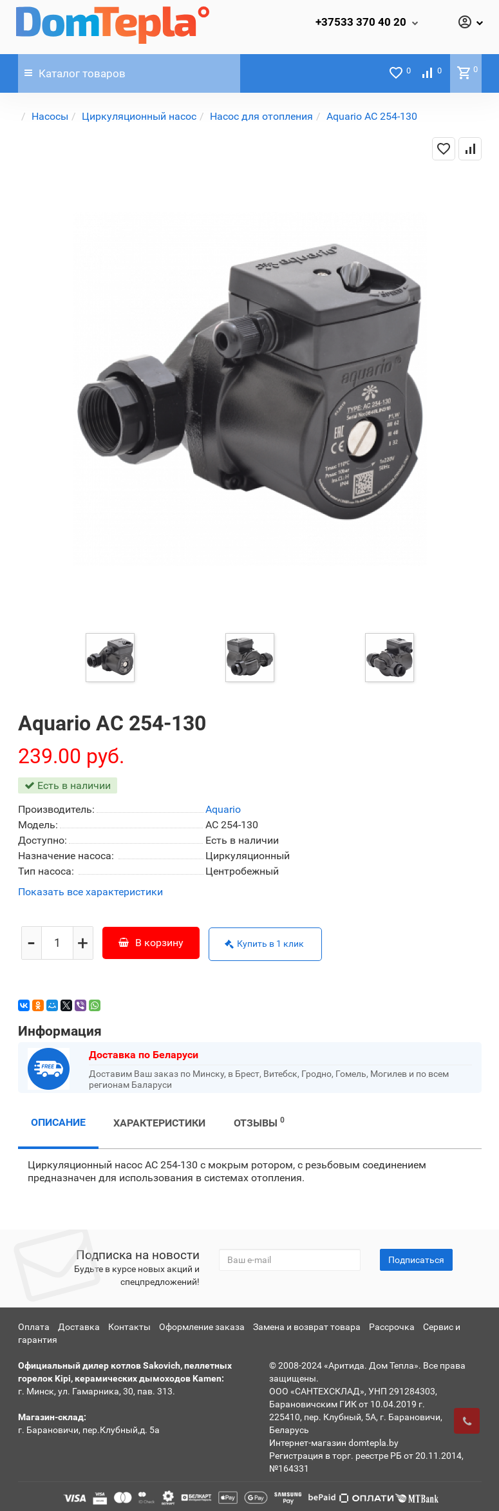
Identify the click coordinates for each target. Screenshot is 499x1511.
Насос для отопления (261, 116)
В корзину (151, 941)
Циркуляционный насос (139, 116)
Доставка (79, 1323)
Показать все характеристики (90, 892)
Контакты (129, 1323)
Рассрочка (392, 1323)
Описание (58, 1119)
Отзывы (259, 1119)
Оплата (34, 1323)
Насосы (50, 116)
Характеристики (159, 1120)
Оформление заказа (202, 1323)
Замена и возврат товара (307, 1323)
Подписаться (416, 1256)
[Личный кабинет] (470, 23)
